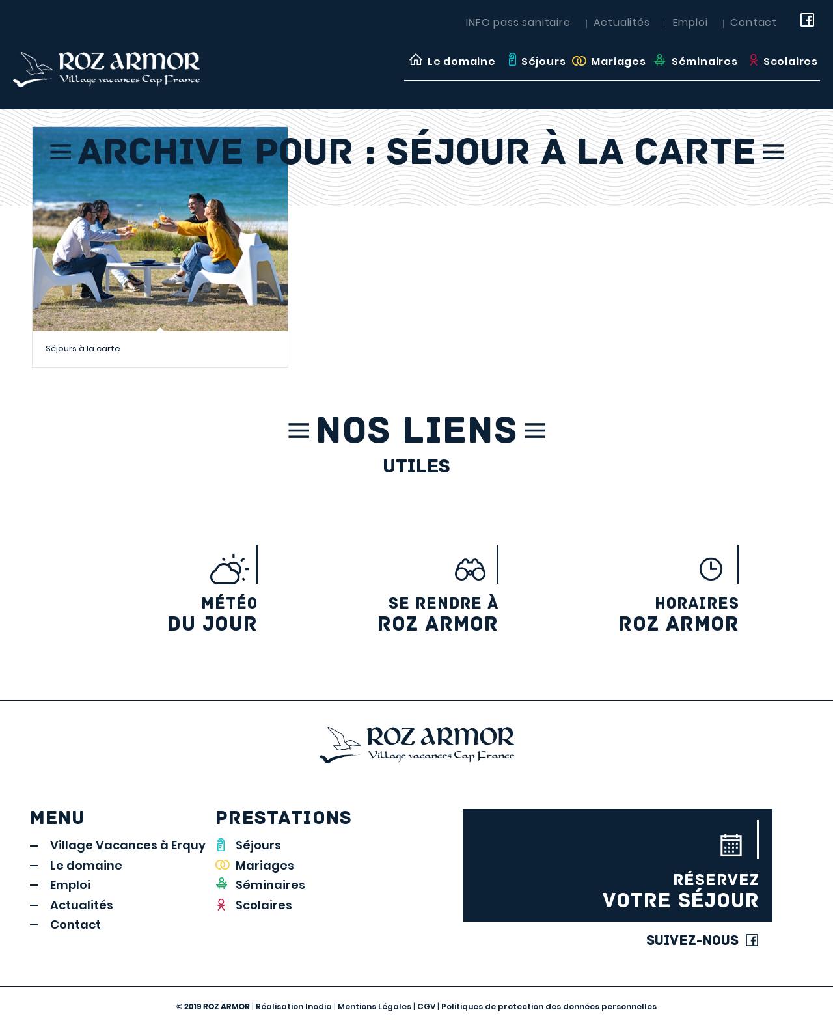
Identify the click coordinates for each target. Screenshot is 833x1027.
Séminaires (270, 885)
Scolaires (264, 905)
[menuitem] (451, 61)
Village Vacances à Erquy (128, 845)
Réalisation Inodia (294, 1006)
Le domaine (86, 865)
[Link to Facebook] (810, 23)
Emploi (690, 22)
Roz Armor (626, 615)
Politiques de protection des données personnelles (549, 1006)
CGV (426, 1006)
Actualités (622, 22)
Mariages (265, 865)
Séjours (258, 845)
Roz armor (385, 615)
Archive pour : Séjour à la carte (416, 155)
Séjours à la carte (83, 348)
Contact (753, 22)
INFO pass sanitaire (518, 22)
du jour (145, 615)
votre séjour (617, 892)
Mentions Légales (374, 1006)
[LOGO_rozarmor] (130, 61)
